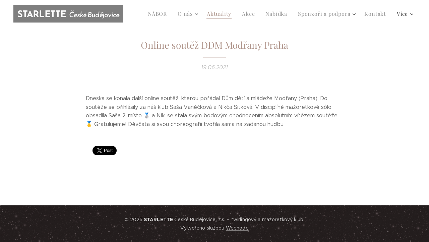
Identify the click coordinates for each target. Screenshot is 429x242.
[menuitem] (167, 13)
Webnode (237, 228)
